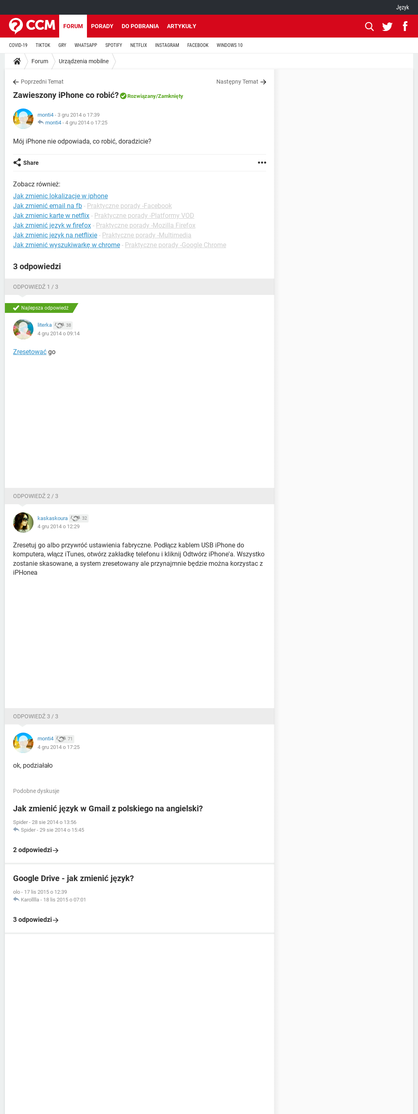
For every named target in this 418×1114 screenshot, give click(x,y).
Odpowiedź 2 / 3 (35, 496)
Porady (102, 26)
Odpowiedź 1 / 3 (35, 286)
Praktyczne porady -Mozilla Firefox (146, 225)
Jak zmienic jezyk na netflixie (55, 235)
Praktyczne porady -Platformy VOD (144, 215)
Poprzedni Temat (42, 81)
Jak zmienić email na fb (47, 206)
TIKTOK (43, 45)
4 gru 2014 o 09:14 (59, 333)
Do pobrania (140, 26)
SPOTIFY (113, 45)
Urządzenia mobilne (84, 61)
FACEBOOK (198, 45)
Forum (73, 26)
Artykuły (181, 26)
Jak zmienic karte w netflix (51, 215)
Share (31, 162)
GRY (62, 45)
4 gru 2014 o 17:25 (86, 123)
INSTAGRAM (167, 45)
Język (402, 7)
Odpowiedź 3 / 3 (35, 716)
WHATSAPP (85, 45)
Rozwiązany (141, 96)
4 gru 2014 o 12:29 (59, 526)
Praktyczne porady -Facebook (129, 206)
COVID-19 (18, 45)
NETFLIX (138, 45)
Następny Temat (237, 81)
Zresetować (30, 352)
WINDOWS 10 (230, 45)
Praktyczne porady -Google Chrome (175, 245)
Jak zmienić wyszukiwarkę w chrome (66, 245)
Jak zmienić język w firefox (52, 225)
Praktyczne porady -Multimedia (146, 235)
